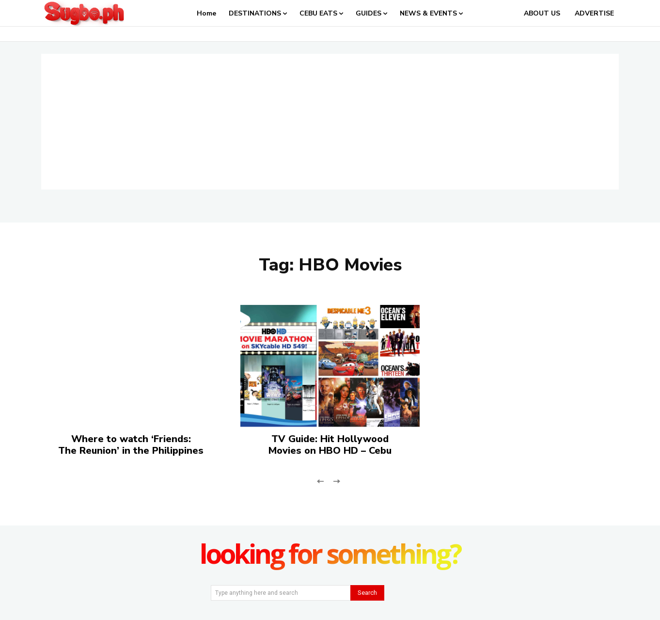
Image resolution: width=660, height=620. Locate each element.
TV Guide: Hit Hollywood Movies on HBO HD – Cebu (330, 444)
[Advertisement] (330, 122)
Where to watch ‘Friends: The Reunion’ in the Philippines (131, 444)
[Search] (367, 593)
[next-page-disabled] (336, 480)
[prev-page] (320, 480)
